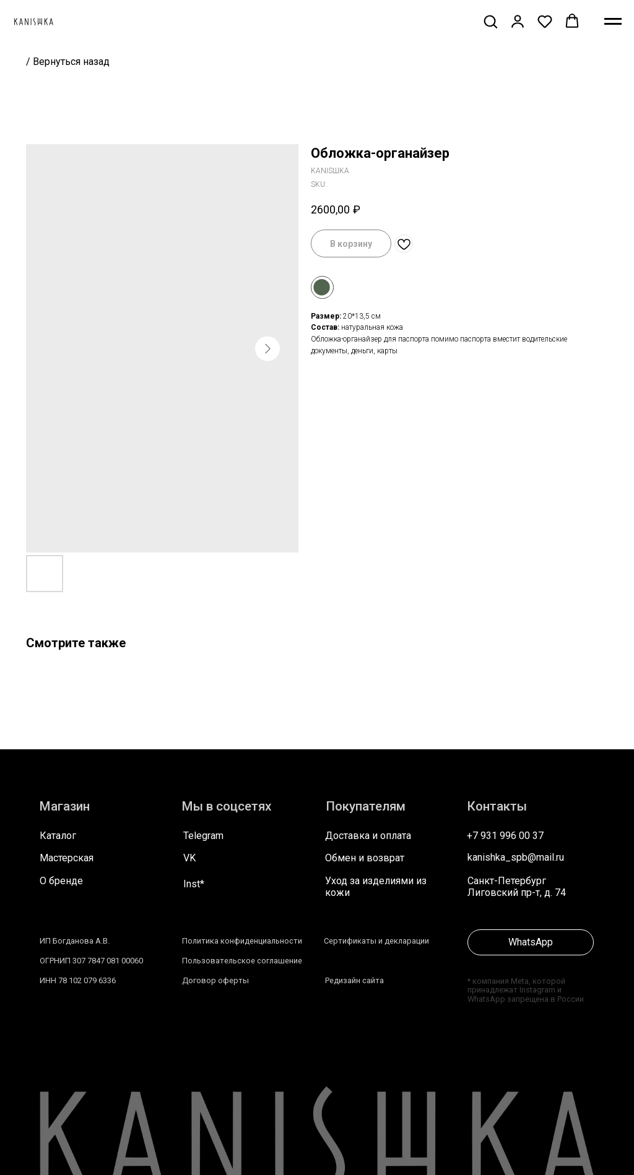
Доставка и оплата (368, 835)
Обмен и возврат (364, 858)
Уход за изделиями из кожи (376, 886)
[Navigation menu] (613, 21)
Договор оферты (215, 980)
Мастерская (66, 858)
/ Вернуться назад (68, 61)
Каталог (58, 835)
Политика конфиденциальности (242, 940)
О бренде (61, 881)
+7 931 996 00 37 (505, 835)
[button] (490, 21)
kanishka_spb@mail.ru (515, 857)
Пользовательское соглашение (242, 960)
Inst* (193, 884)
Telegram (203, 835)
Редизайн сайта (354, 980)
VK (189, 858)
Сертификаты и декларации (376, 940)
